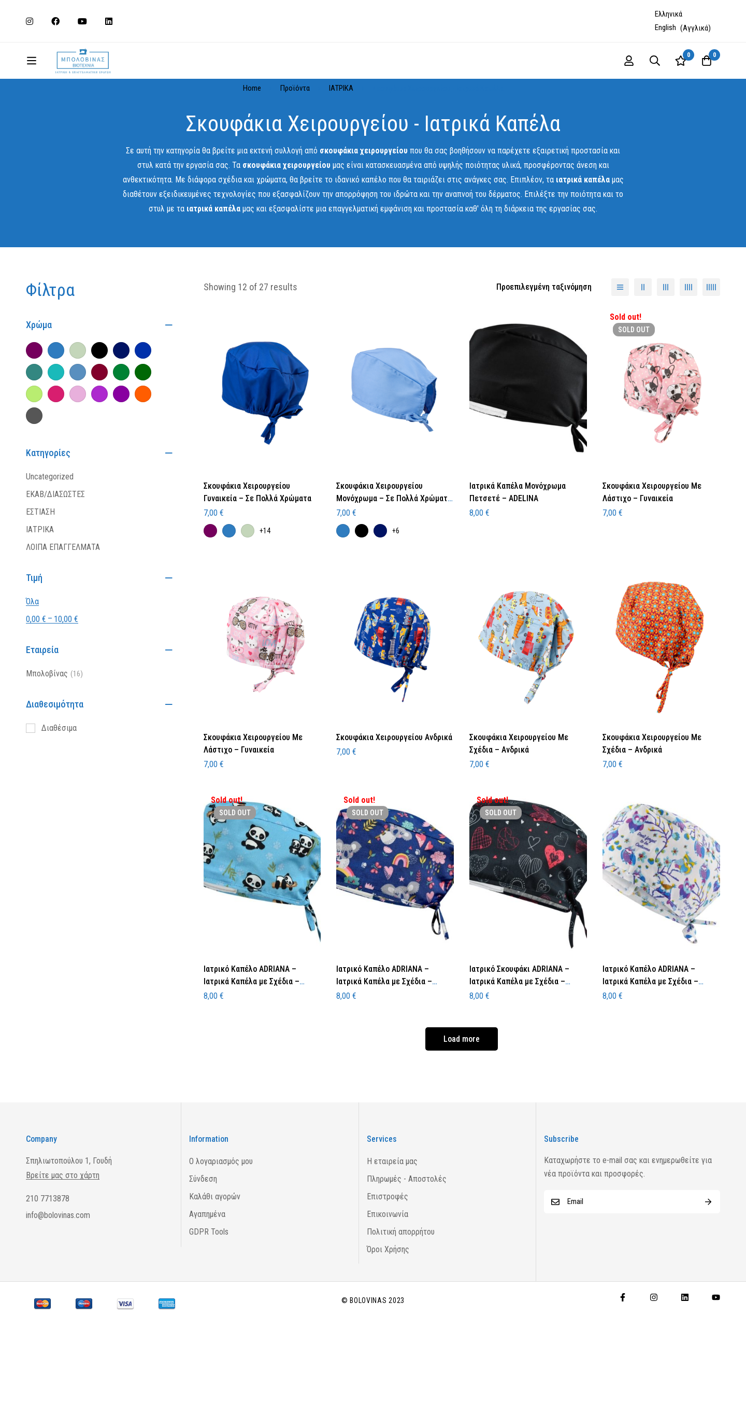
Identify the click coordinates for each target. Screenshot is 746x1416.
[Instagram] (654, 1349)
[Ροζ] (77, 445)
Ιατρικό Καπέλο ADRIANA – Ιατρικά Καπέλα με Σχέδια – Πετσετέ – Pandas (251, 1033)
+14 (265, 582)
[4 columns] (688, 339)
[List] (620, 339)
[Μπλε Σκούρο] (121, 402)
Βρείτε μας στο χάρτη (62, 1227)
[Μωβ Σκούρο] (121, 445)
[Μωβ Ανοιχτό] (99, 445)
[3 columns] (666, 339)
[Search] (703, 86)
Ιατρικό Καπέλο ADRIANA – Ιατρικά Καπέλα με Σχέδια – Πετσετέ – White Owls (650, 1033)
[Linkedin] (685, 1349)
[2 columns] (643, 339)
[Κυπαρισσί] (143, 424)
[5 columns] (711, 339)
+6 (395, 582)
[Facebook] (623, 1349)
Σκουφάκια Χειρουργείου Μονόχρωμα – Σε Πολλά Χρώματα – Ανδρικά (394, 550)
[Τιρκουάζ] (56, 424)
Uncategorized (50, 528)
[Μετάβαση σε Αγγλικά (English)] (683, 28)
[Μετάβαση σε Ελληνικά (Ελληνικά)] (670, 14)
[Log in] (678, 86)
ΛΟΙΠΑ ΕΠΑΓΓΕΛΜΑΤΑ (63, 599)
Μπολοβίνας (54, 725)
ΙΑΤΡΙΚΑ (341, 140)
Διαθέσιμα (59, 780)
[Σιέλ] (77, 424)
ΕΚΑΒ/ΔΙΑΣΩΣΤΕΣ (55, 546)
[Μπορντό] (99, 424)
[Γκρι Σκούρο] (34, 467)
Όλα (32, 653)
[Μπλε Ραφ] (56, 402)
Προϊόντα (295, 140)
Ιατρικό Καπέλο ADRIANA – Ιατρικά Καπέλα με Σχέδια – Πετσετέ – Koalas (384, 1033)
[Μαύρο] (99, 402)
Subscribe (708, 1253)
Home (252, 140)
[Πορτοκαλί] (143, 445)
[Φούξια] (56, 445)
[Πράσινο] (121, 424)
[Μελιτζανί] (34, 402)
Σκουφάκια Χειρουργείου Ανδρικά (394, 789)
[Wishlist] (729, 86)
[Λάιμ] (34, 445)
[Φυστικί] (77, 402)
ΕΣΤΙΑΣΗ (40, 564)
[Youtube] (716, 1349)
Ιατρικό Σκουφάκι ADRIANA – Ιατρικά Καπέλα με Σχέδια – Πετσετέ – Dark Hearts (519, 1033)
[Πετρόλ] (34, 424)
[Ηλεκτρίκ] (143, 402)
